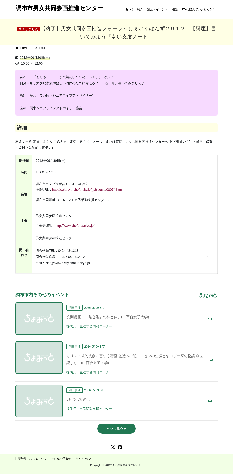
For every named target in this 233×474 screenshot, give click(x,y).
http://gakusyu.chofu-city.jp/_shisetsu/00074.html (87, 189)
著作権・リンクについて (32, 458)
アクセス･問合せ (61, 458)
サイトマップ (83, 458)
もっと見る (115, 428)
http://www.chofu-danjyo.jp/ (74, 226)
